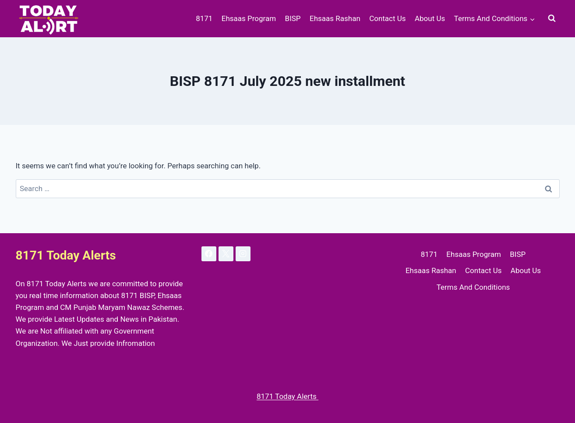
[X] (226, 253)
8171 (204, 18)
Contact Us (387, 18)
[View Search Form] (552, 18)
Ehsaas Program (249, 18)
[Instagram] (243, 253)
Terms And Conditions (473, 287)
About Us (430, 18)
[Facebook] (208, 253)
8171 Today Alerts (287, 396)
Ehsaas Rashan (335, 18)
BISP (293, 18)
